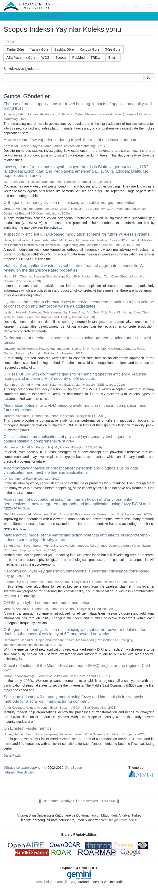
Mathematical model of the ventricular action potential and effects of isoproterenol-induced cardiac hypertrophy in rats (77, 537)
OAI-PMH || (110, 801)
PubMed (78, 57)
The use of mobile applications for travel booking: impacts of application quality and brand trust (78, 106)
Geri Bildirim (26, 772)
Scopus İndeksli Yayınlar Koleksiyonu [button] (36, 16)
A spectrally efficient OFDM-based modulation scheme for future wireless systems (76, 234)
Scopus (60, 57)
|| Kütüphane (48, 801)
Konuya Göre (89, 49)
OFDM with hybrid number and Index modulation (47, 602)
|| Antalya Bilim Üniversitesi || (79, 801)
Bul (149, 77)
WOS (45, 57)
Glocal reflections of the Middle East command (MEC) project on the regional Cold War (77, 667)
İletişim (9, 772)
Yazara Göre (39, 49)
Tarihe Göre (15, 49)
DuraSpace (73, 767)
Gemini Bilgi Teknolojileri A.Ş (55, 882)
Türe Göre (113, 49)
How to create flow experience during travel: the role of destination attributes (71, 140)
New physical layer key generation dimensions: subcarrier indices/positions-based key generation (76, 573)
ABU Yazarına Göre (20, 57)
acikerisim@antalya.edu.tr (118, 820)
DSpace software (16, 767)
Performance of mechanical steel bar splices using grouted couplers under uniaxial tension (77, 340)
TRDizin (96, 57)
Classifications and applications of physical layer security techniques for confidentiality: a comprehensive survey (67, 438)
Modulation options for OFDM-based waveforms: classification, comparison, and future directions (75, 407)
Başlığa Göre (64, 49)
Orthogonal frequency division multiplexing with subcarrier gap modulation (69, 202)
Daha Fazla (12, 755)
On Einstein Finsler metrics (28, 728)
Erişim (113, 57)
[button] (123, 6)
